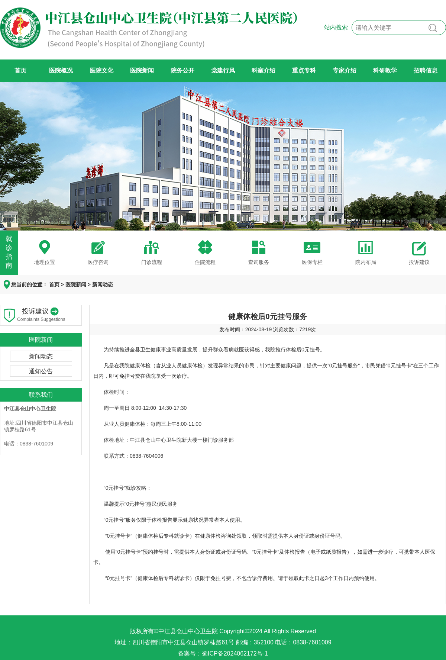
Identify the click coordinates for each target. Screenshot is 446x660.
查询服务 (258, 262)
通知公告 (41, 371)
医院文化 (101, 70)
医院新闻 (142, 70)
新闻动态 (102, 284)
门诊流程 (151, 262)
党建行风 (223, 70)
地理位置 (44, 262)
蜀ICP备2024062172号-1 (235, 653)
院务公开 (182, 70)
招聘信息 (425, 70)
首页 (20, 70)
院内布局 (365, 262)
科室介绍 (263, 70)
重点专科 (304, 70)
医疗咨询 (98, 262)
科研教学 (385, 70)
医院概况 (61, 70)
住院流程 (205, 262)
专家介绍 (344, 70)
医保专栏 (312, 262)
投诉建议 (419, 262)
